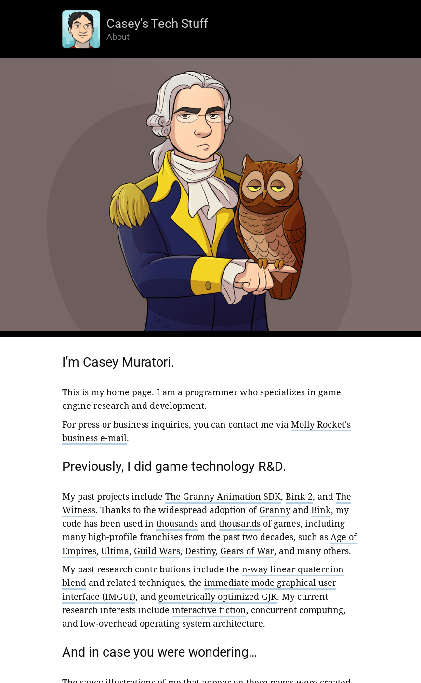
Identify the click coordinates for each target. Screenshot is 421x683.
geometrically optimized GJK (217, 596)
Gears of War (247, 551)
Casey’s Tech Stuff (157, 23)
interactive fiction (209, 610)
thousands (177, 523)
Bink (321, 510)
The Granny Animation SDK (223, 496)
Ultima (115, 551)
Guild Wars (157, 551)
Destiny (200, 551)
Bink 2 (299, 496)
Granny (274, 510)
